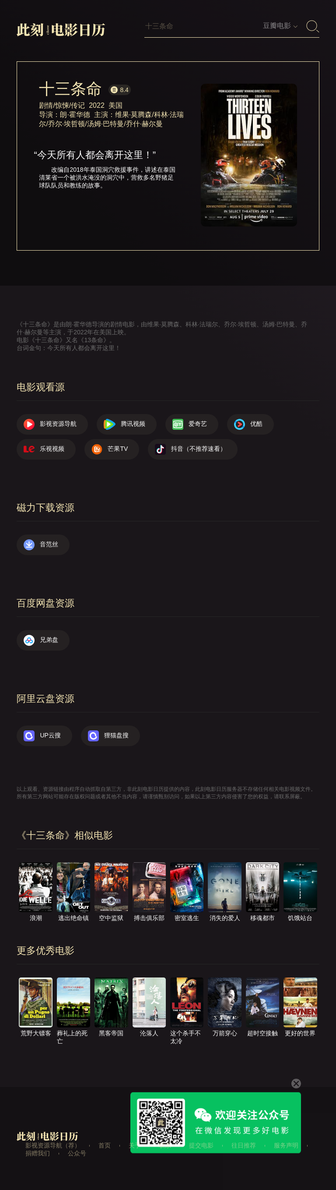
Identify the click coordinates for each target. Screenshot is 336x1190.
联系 (165, 1145)
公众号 (77, 1153)
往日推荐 (243, 1145)
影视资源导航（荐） (52, 1145)
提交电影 (201, 1145)
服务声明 (286, 1145)
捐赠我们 (37, 1153)
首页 (104, 1145)
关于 (135, 1145)
